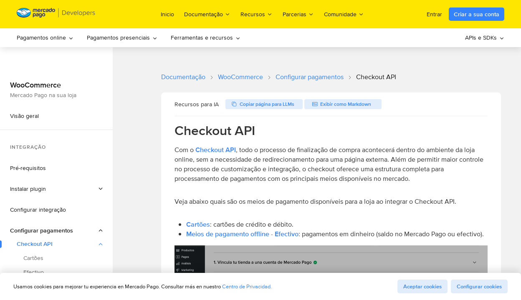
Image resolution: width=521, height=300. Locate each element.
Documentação (183, 77)
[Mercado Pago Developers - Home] (56, 14)
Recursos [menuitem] (256, 14)
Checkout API (215, 150)
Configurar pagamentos (310, 77)
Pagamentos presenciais (122, 37)
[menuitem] (45, 37)
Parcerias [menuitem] (298, 14)
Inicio (167, 14)
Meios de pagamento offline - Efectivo (242, 234)
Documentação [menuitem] (207, 14)
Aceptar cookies (422, 286)
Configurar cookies (479, 286)
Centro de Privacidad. (247, 286)
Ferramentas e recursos (205, 37)
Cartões (198, 224)
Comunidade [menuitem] (344, 14)
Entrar (434, 14)
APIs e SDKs (484, 37)
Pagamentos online (45, 37)
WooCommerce (240, 77)
